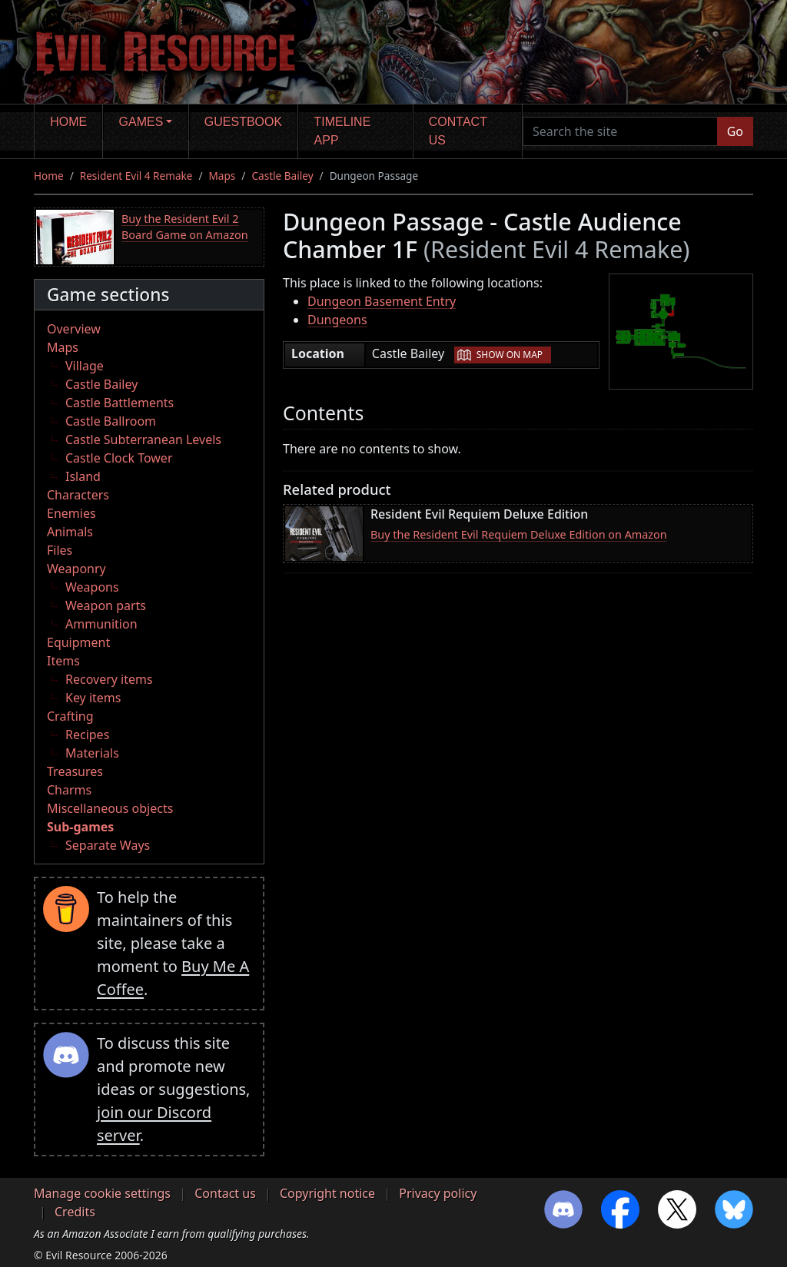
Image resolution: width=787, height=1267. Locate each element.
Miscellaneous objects (110, 808)
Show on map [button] (510, 354)
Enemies (71, 513)
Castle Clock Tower (119, 457)
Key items (93, 697)
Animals (70, 531)
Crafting (70, 716)
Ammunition (101, 623)
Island (83, 476)
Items (63, 660)
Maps (222, 175)
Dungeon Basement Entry (381, 301)
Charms (69, 789)
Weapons (92, 587)
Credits (75, 1211)
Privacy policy (438, 1193)
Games (141, 121)
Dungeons (337, 319)
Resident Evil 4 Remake (136, 175)
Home (68, 121)
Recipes (87, 734)
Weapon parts (105, 605)
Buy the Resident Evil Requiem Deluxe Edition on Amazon (518, 534)
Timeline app (342, 131)
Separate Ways (107, 845)
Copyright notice (327, 1193)
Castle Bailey (282, 175)
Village (84, 365)
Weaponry (76, 568)
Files (59, 550)
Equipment (78, 642)
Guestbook (243, 121)
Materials (92, 753)
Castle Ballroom (110, 421)
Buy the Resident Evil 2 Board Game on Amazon (184, 227)
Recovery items (109, 679)
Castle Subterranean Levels (143, 439)
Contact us (458, 131)
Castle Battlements (119, 402)
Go (735, 131)
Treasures (75, 771)
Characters (78, 494)
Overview (74, 328)
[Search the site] (620, 131)
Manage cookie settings (102, 1193)
